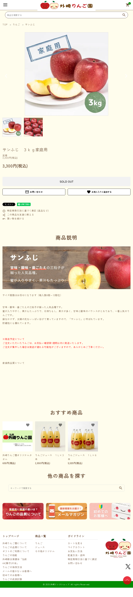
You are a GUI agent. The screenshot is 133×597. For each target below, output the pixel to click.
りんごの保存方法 (12, 567)
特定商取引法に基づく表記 (82, 559)
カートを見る (75, 543)
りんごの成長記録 (12, 579)
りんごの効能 (9, 555)
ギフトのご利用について (15, 551)
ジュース (40, 547)
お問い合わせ (34, 192)
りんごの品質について (14, 547)
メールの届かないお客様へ (17, 571)
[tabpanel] (66, 74)
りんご (38, 543)
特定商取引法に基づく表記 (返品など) (25, 210)
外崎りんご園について (14, 543)
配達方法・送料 (76, 555)
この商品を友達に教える (18, 214)
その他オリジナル (45, 551)
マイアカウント (76, 547)
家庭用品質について (13, 363)
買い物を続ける (13, 218)
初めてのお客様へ (12, 575)
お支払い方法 (75, 551)
